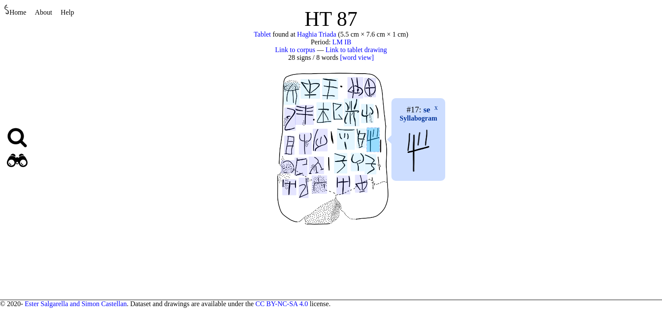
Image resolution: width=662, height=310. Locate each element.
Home (15, 10)
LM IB (342, 42)
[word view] (357, 57)
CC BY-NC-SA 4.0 (282, 303)
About (43, 12)
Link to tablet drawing (356, 49)
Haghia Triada (316, 34)
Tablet (262, 34)
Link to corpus (295, 49)
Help (67, 12)
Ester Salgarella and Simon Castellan (75, 303)
